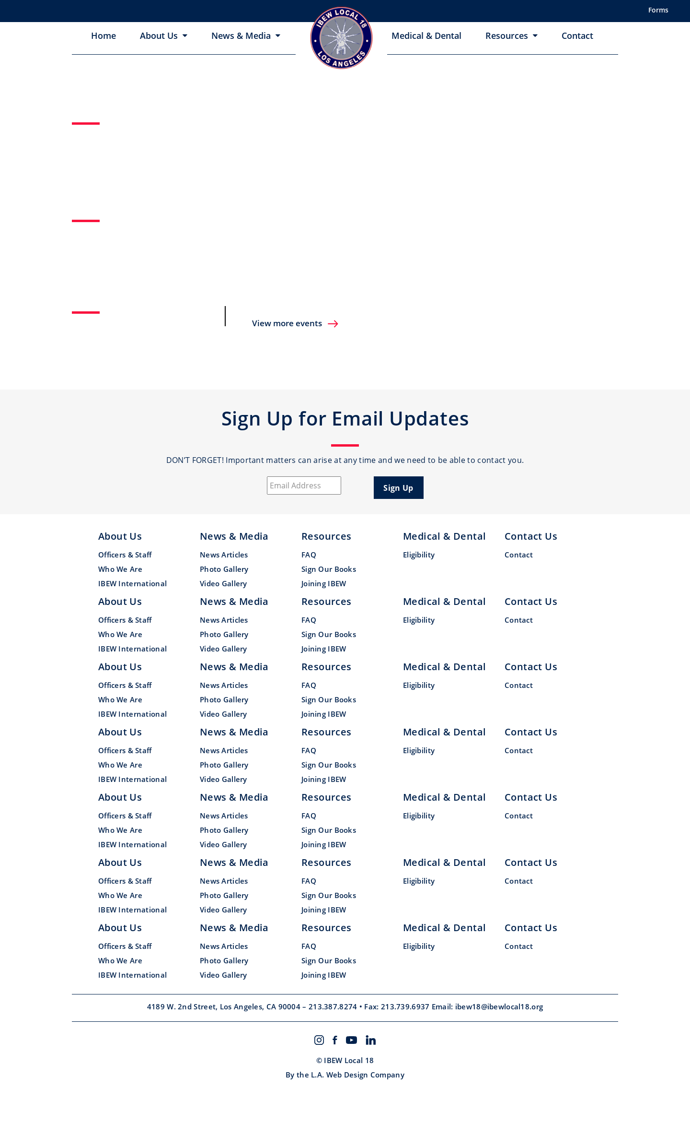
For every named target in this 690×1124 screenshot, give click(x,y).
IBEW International (132, 583)
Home (103, 35)
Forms (657, 9)
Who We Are (120, 569)
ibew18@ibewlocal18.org (499, 1006)
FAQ (308, 554)
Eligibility (419, 554)
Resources (506, 35)
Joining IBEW (323, 583)
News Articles (224, 554)
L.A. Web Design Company (357, 1074)
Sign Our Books (328, 569)
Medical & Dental (426, 35)
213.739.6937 (406, 1006)
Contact (577, 35)
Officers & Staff (125, 554)
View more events (295, 323)
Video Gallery (223, 583)
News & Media (241, 35)
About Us (159, 35)
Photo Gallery (224, 569)
